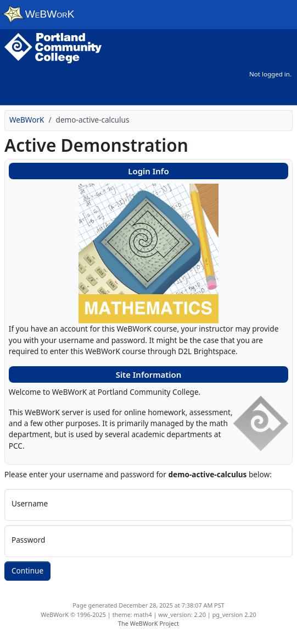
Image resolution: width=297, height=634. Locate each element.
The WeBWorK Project (148, 623)
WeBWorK (26, 119)
